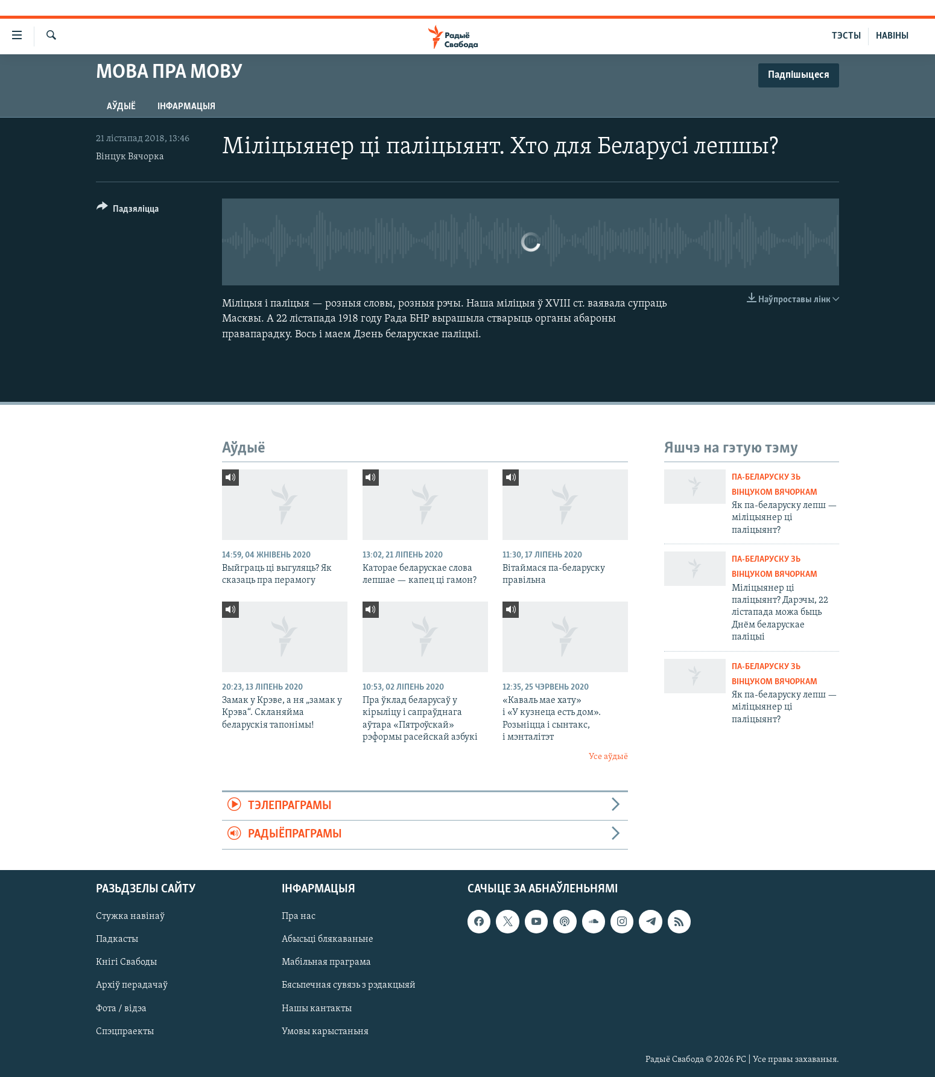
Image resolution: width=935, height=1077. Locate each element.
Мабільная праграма (326, 962)
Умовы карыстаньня (325, 1031)
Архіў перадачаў (132, 985)
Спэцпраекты (125, 1031)
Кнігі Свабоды (126, 962)
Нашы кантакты (317, 1008)
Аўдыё (121, 107)
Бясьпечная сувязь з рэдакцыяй (349, 985)
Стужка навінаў (130, 916)
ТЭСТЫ (846, 36)
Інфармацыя (186, 107)
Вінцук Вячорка (130, 157)
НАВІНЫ (892, 36)
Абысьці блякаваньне (327, 939)
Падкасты (117, 939)
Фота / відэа (121, 1008)
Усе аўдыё (608, 756)
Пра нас (298, 916)
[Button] (128, 211)
